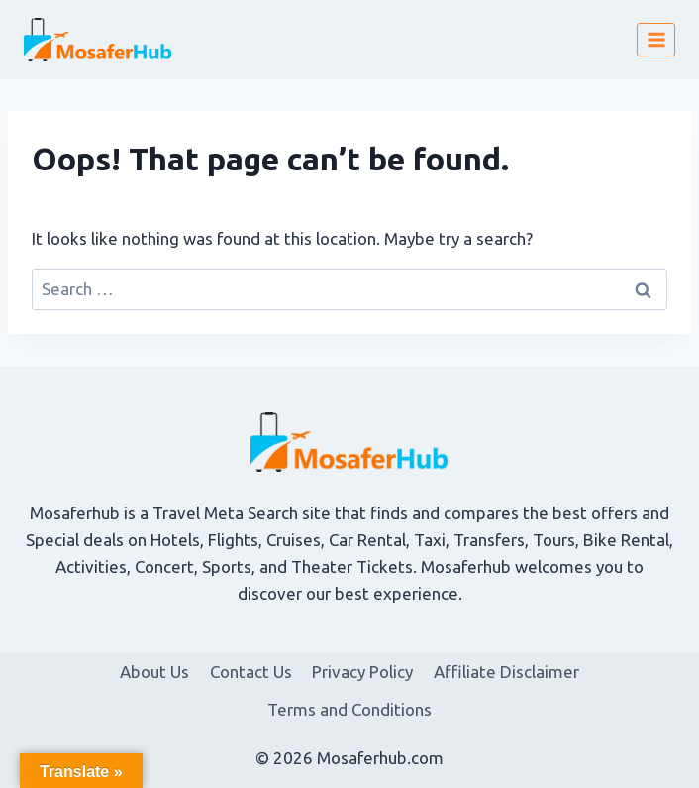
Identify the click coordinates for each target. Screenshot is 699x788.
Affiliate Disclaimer (506, 671)
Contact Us (251, 671)
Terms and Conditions (349, 709)
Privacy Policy (362, 671)
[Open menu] (656, 39)
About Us (154, 671)
